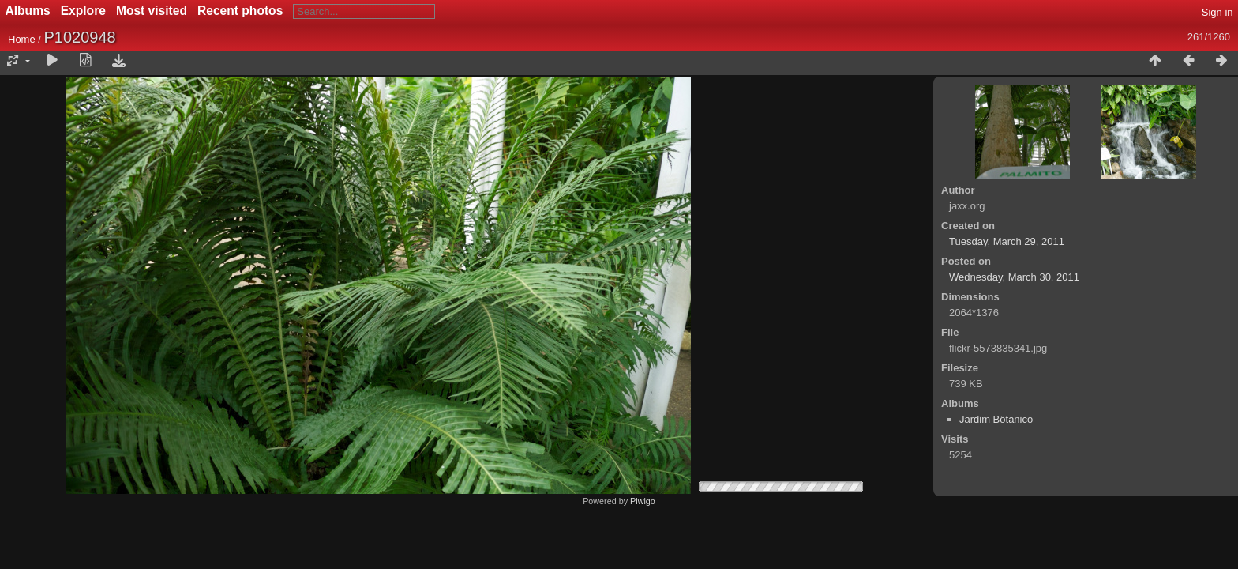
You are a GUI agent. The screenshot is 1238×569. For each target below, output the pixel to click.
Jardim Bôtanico (996, 419)
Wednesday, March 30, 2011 (1014, 277)
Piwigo (642, 501)
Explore (83, 10)
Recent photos (240, 10)
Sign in (1217, 12)
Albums (28, 10)
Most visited (151, 10)
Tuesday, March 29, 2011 (1006, 241)
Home (22, 39)
